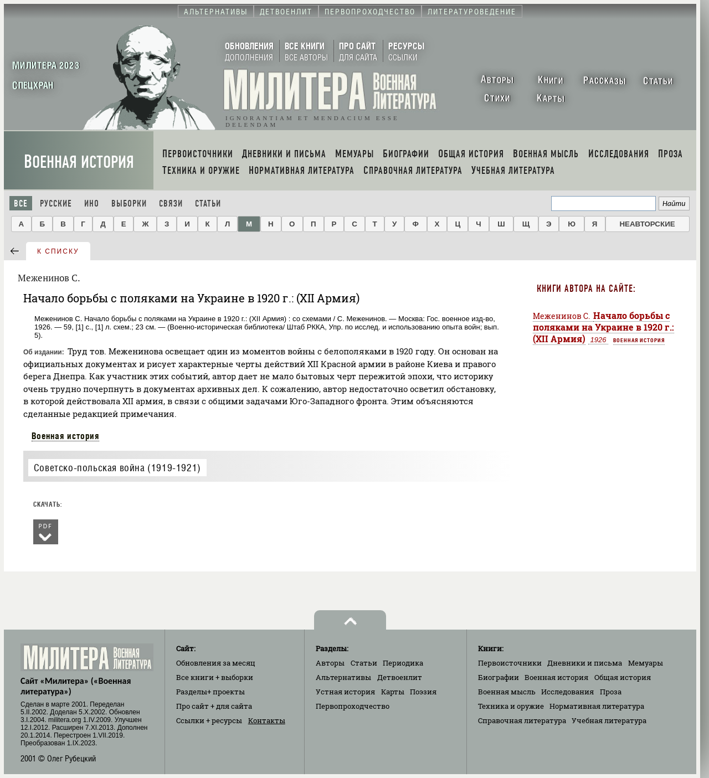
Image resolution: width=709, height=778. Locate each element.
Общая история (622, 677)
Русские (56, 203)
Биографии (498, 677)
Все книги (214, 677)
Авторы (330, 663)
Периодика (403, 663)
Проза (610, 692)
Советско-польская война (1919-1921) (117, 467)
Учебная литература (609, 720)
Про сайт (214, 706)
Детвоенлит (399, 677)
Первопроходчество (352, 706)
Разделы (210, 692)
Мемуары (645, 663)
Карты (392, 692)
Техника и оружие (511, 706)
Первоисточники (510, 663)
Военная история (79, 162)
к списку (58, 251)
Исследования (567, 692)
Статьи (208, 203)
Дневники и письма (584, 663)
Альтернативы (343, 677)
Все (21, 203)
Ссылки (209, 720)
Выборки (129, 203)
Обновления (215, 663)
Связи (171, 203)
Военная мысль (507, 692)
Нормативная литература (596, 706)
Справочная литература (522, 720)
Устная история (345, 692)
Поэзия (423, 692)
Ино (91, 203)
